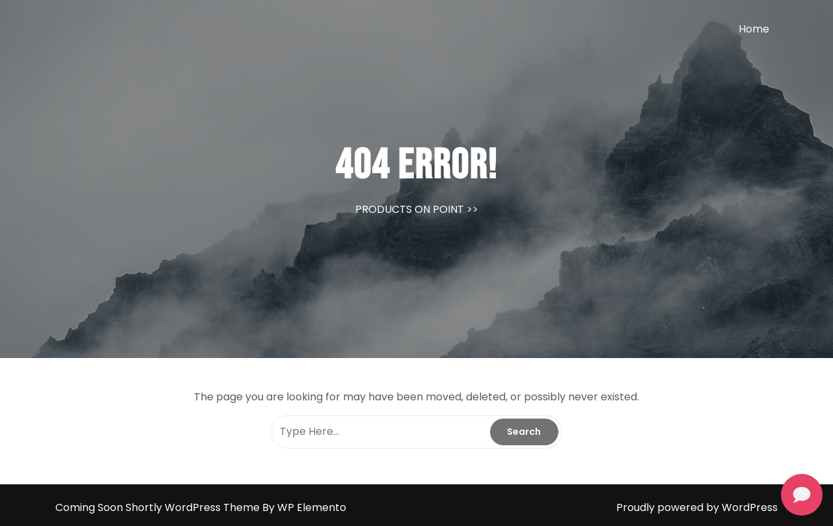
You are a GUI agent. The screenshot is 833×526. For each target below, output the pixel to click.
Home (754, 28)
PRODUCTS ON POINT (409, 209)
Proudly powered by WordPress (697, 507)
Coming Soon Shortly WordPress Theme (158, 507)
